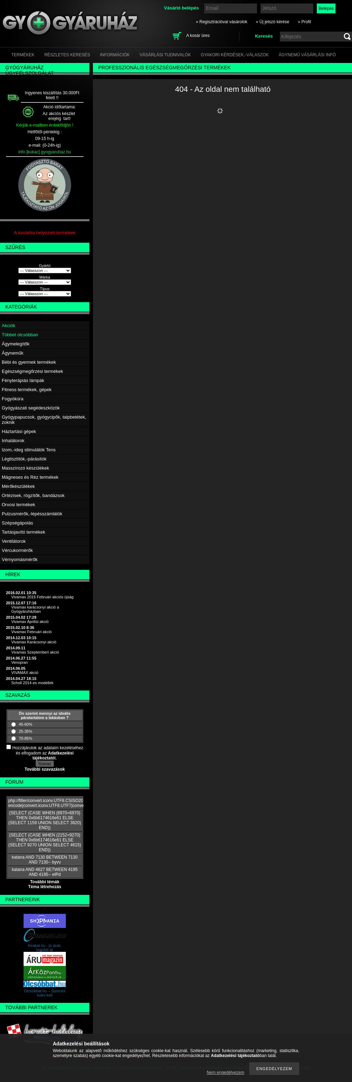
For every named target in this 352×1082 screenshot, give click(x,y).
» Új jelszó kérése (272, 21)
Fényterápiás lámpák (23, 380)
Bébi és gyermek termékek (29, 362)
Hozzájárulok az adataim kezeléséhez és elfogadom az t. (47, 752)
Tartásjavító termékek (23, 532)
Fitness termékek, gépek (27, 389)
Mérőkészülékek (18, 486)
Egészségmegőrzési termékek (32, 371)
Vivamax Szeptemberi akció (35, 652)
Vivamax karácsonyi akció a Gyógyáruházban (35, 609)
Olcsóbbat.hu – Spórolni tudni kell (44, 993)
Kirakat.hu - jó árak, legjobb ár (44, 947)
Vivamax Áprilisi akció (30, 621)
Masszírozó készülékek (25, 468)
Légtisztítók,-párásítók (24, 459)
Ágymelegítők (16, 343)
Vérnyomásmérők (20, 559)
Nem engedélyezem (225, 1072)
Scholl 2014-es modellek (32, 683)
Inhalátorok (13, 440)
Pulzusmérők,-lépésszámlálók (32, 513)
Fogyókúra (12, 398)
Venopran (19, 662)
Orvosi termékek (18, 504)
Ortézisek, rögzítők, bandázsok (33, 495)
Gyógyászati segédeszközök (31, 407)
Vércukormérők (17, 550)
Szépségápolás (17, 523)
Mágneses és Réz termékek (30, 477)
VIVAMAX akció (24, 672)
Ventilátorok (14, 541)
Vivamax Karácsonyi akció (33, 642)
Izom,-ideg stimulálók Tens (29, 449)
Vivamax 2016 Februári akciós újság (42, 597)
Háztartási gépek (19, 431)
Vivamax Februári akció (31, 632)
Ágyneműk (12, 353)
